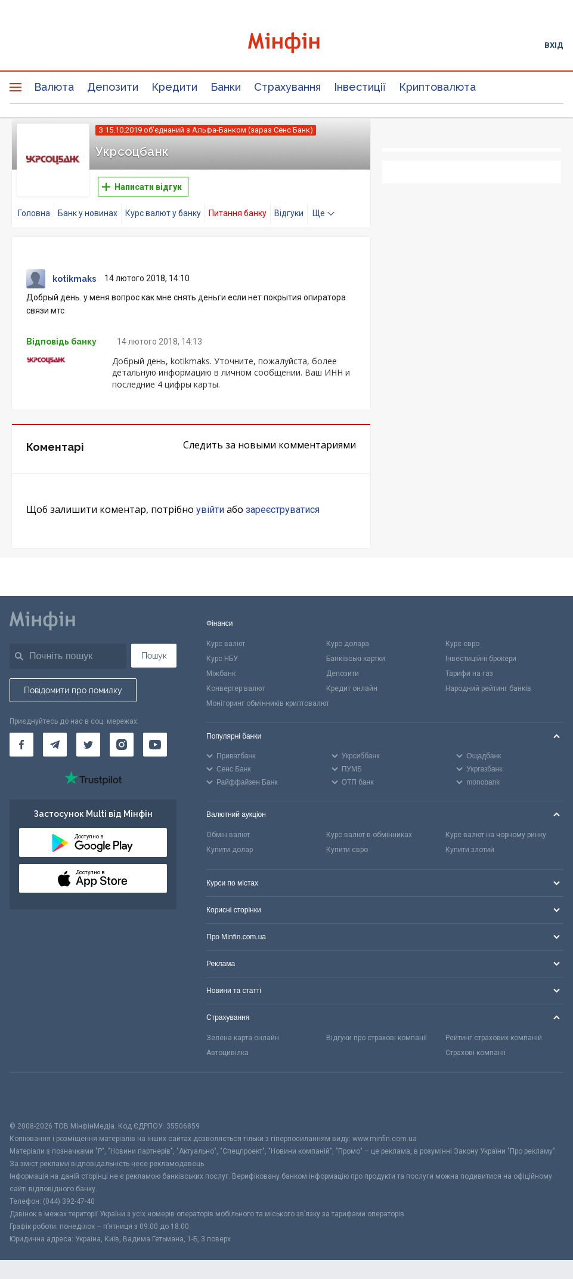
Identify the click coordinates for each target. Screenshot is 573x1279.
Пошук (154, 655)
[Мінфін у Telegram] (55, 745)
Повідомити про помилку (73, 690)
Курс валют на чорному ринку (495, 835)
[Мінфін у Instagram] (122, 745)
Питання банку (238, 213)
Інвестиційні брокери (480, 658)
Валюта (54, 87)
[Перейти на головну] (286, 44)
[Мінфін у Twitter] (88, 745)
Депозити (112, 87)
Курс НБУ (222, 658)
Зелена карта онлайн (242, 1038)
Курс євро (462, 644)
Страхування (287, 87)
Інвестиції (360, 87)
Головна (34, 213)
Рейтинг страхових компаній (493, 1038)
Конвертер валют (235, 688)
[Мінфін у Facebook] (21, 745)
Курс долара (347, 644)
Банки (225, 87)
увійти (210, 509)
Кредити (174, 87)
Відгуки (288, 213)
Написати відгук (142, 187)
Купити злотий (469, 850)
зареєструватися (283, 509)
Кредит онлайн (351, 688)
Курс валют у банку (163, 213)
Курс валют (225, 644)
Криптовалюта (437, 87)
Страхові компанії (475, 1053)
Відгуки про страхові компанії (376, 1038)
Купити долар (229, 850)
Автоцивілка (227, 1053)
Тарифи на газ (469, 673)
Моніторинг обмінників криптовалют (267, 703)
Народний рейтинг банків (488, 688)
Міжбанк (221, 673)
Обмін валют (228, 835)
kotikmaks (74, 279)
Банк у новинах (87, 213)
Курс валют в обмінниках (369, 835)
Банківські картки (355, 658)
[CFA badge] (36, 1096)
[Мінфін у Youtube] (155, 745)
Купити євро (347, 850)
